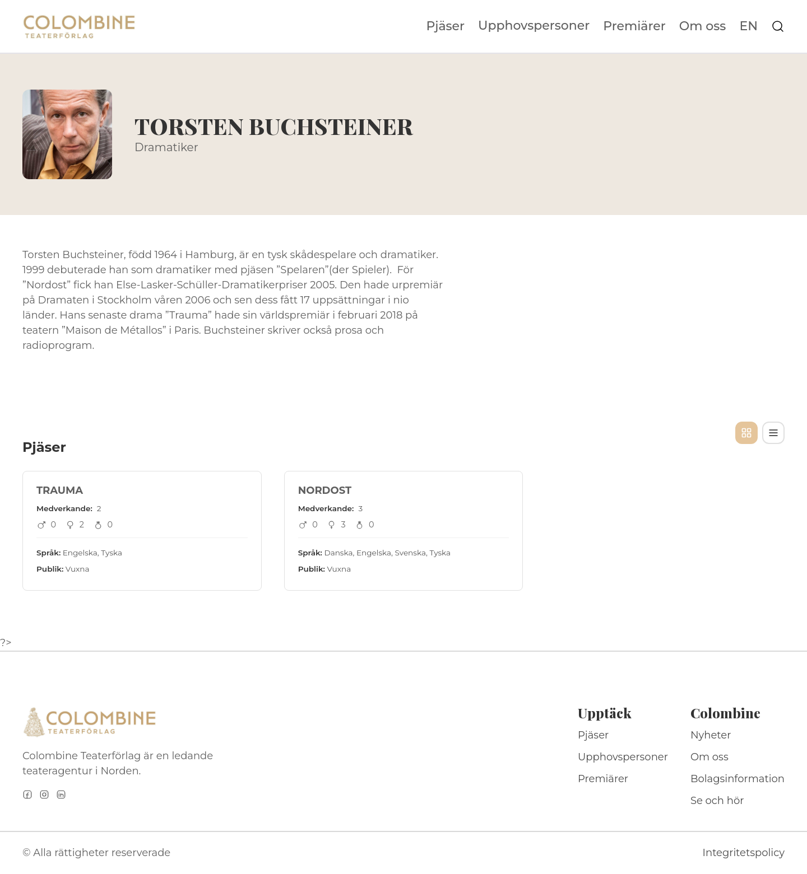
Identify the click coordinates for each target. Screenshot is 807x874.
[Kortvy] (746, 433)
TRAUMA (59, 490)
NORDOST (324, 490)
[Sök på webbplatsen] (778, 26)
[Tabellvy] (773, 433)
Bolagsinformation (737, 779)
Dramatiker (166, 147)
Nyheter (710, 735)
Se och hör (717, 800)
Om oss (702, 26)
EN (748, 26)
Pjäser (445, 26)
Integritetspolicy (744, 853)
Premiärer (634, 26)
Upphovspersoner (534, 25)
